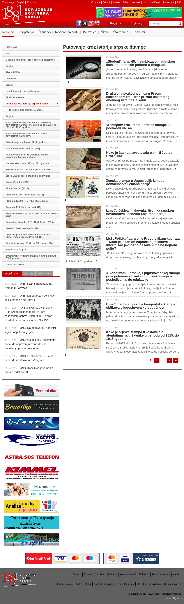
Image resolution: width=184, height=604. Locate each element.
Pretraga (180, 23)
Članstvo (44, 32)
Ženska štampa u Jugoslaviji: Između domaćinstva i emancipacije (135, 182)
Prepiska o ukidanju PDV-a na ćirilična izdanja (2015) (32, 214)
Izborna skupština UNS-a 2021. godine (27, 163)
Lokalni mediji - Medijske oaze (23, 91)
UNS (27, 14)
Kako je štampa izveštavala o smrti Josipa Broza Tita (139, 154)
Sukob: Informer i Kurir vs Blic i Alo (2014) (29, 243)
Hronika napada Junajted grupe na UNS (28, 169)
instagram (91, 23)
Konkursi (139, 32)
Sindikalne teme (15, 97)
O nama (95, 2)
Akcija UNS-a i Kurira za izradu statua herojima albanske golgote (27, 155)
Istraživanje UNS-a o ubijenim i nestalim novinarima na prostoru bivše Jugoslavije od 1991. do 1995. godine (31, 124)
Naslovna (77, 574)
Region (10, 116)
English (20, 2)
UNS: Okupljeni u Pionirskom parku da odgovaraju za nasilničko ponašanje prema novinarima (30, 344)
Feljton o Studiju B (16, 249)
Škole (105, 32)
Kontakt (136, 2)
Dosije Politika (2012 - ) (19, 182)
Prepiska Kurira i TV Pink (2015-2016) (27, 201)
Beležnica (90, 32)
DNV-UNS (11, 78)
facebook (79, 23)
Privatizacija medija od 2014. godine (26, 142)
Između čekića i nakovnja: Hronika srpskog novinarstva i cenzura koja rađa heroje (140, 212)
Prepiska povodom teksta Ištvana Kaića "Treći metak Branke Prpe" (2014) (28, 235)
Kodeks (116, 2)
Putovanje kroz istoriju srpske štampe (27, 103)
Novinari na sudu (67, 32)
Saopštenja (26, 32)
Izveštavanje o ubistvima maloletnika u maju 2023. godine (31, 257)
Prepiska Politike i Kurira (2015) (23, 207)
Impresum (168, 2)
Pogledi (10, 66)
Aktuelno (8, 32)
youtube (97, 23)
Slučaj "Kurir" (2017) (17, 188)
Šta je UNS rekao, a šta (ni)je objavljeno (28, 176)
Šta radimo (120, 32)
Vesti (8, 53)
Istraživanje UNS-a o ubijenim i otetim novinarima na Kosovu (27, 134)
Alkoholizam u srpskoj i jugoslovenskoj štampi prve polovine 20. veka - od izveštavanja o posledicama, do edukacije (143, 276)
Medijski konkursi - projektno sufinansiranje (31, 60)
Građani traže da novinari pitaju (23, 148)
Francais (31, 2)
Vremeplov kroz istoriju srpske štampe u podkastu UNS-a (138, 126)
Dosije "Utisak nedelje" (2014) (22, 228)
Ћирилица (8, 2)
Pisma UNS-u (13, 72)
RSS (178, 2)
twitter (85, 23)
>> (175, 360)
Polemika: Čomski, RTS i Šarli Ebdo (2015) (30, 222)
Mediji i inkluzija (15, 264)
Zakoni (106, 2)
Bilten (126, 2)
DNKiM (9, 85)
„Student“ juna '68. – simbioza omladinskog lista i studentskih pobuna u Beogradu (140, 63)
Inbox (179, 598)
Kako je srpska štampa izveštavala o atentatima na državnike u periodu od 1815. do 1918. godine (142, 335)
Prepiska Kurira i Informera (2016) (25, 194)
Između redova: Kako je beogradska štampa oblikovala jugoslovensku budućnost (140, 305)
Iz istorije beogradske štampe (26, 110)
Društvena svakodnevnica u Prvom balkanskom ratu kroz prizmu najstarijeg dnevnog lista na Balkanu (137, 97)
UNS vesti (11, 47)
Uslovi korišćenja (152, 2)
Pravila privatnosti (152, 584)
